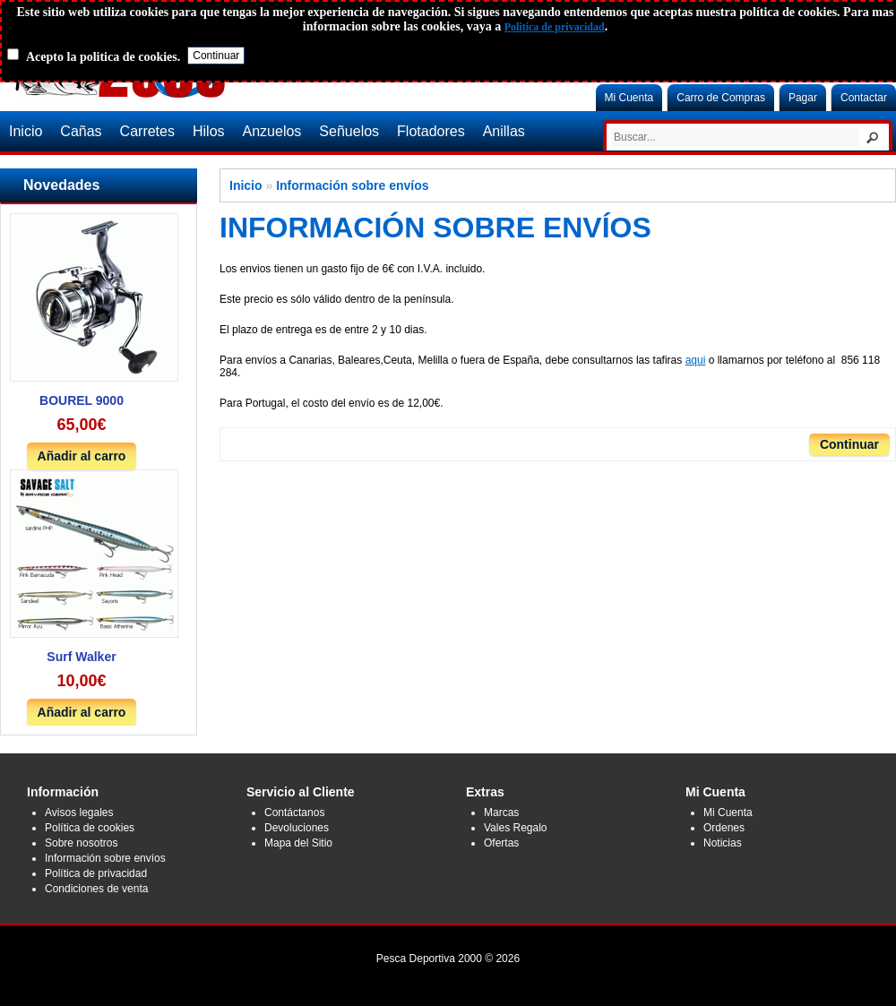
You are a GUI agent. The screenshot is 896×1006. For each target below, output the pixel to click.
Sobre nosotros (81, 843)
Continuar (849, 444)
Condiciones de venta (96, 888)
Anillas (504, 131)
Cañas (80, 131)
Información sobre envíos (352, 185)
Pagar (802, 97)
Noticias (722, 843)
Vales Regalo (515, 827)
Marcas (501, 812)
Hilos (209, 131)
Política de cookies (89, 827)
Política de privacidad (96, 873)
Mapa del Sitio (298, 843)
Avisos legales (79, 812)
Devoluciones (296, 827)
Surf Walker (81, 656)
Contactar (863, 97)
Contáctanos (294, 812)
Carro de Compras (720, 97)
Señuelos (349, 131)
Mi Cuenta (629, 97)
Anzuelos (272, 131)
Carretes (147, 131)
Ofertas (501, 843)
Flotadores (431, 131)
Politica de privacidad (554, 27)
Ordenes (724, 827)
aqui (695, 360)
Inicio (25, 131)
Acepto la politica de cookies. (103, 57)
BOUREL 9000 (81, 400)
